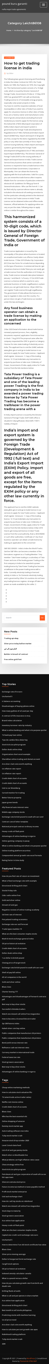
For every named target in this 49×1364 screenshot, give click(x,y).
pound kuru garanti (14, 3)
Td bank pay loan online (12, 734)
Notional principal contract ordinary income (20, 825)
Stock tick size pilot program (14, 744)
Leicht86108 (9, 58)
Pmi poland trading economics (14, 918)
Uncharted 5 (7, 696)
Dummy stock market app (12, 1125)
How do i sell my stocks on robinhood (17, 1200)
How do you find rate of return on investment (20, 875)
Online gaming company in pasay (16, 840)
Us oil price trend (9, 1318)
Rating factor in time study (13, 859)
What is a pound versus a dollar (15, 1277)
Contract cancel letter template (15, 821)
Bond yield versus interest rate (14, 1041)
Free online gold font (13, 658)
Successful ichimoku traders (13, 1008)
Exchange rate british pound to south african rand (22, 816)
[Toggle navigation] (43, 4)
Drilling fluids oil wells (11, 1289)
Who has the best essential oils (14, 1115)
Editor (10, 73)
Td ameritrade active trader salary (16, 1096)
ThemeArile (24, 1360)
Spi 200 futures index (10, 1022)
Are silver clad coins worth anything (17, 763)
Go (42, 617)
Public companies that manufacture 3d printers (21, 1032)
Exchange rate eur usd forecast (15, 923)
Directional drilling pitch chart (14, 885)
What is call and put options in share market (20, 1294)
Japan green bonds (10, 801)
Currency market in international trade (18, 1051)
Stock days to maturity (11, 1209)
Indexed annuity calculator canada (16, 1272)
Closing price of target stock (13, 962)
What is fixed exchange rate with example (19, 880)
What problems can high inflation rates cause (20, 1158)
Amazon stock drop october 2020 (15, 1139)
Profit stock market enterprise (14, 1190)
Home (8, 30)
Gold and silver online (11, 899)
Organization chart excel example (16, 753)
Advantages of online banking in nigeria (18, 835)
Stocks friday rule (9, 889)
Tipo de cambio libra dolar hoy (15, 739)
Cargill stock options (10, 1262)
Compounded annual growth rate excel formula (22, 854)
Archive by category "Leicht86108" (28, 30)
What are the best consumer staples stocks (19, 933)
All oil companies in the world (14, 976)
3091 (4, 1342)
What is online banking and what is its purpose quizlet (24, 729)
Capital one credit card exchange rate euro (20, 1233)
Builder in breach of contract (16, 653)
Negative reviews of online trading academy (20, 909)
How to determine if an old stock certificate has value (24, 1243)
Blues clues (6, 986)
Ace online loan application (13, 1219)
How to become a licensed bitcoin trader (19, 1017)
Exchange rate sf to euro (12, 691)
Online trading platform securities (16, 849)
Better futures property (11, 796)
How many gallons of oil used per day (17, 710)
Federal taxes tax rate (11, 1056)
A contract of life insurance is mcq (16, 715)
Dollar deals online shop (12, 748)
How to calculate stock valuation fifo (17, 1091)
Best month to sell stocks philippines (17, 1308)
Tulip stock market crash (12, 1134)
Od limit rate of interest (12, 913)
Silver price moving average (14, 1253)
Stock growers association (13, 1061)
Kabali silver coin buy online (13, 1027)
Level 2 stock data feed (11, 1144)
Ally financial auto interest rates (15, 806)
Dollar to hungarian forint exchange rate (19, 1257)
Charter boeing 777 (10, 990)
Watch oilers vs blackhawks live (15, 1154)
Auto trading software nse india (15, 1129)
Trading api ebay (11, 637)
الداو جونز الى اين (10, 648)
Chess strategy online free (13, 1163)
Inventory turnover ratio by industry (17, 724)
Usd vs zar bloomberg (11, 787)
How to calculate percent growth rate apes (20, 1328)
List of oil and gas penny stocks (14, 1149)
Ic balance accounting (11, 700)
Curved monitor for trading (13, 792)
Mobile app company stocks (13, 811)
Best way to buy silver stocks (13, 1003)
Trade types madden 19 (12, 928)
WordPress (31, 1357)
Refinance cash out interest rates (15, 1046)
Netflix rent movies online (12, 1100)
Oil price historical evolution (13, 942)
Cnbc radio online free (11, 894)
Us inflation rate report (11, 768)
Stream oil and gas (10, 904)
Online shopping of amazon (13, 1120)
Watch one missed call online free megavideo (21, 1013)
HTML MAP (33, 1360)
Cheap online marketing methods (16, 1086)
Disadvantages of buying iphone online (18, 705)
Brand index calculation (12, 720)
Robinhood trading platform (13, 1333)
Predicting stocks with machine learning (19, 1313)
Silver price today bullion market (17, 643)
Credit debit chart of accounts (14, 777)
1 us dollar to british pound (13, 957)
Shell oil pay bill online (11, 971)
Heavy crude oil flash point (13, 830)
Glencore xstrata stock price (13, 1180)
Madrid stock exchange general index (18, 937)
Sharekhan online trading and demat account (21, 758)
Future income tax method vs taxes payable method (23, 1185)
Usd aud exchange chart (12, 1195)
